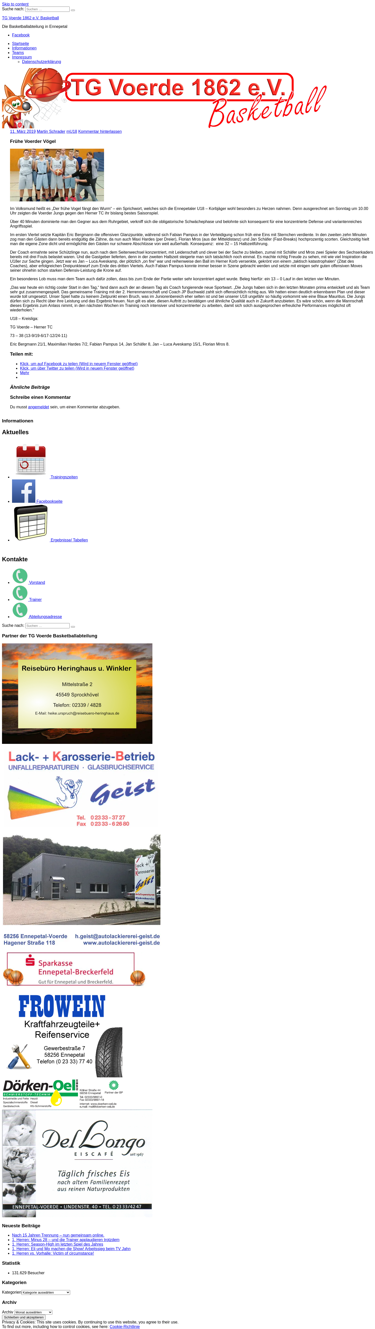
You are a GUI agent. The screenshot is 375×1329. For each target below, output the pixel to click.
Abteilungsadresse (37, 617)
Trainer (27, 599)
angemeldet (38, 407)
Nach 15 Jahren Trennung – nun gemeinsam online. (58, 1235)
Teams (18, 52)
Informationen (24, 48)
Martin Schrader (51, 131)
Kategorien (11, 1292)
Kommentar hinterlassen (100, 131)
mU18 (71, 131)
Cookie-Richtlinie (125, 1326)
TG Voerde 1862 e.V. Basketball (30, 18)
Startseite (20, 43)
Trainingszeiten (45, 477)
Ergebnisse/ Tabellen (50, 540)
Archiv (7, 1312)
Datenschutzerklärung (41, 62)
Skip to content (15, 4)
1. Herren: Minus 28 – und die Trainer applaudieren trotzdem (66, 1240)
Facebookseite (37, 501)
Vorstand (28, 582)
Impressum (22, 57)
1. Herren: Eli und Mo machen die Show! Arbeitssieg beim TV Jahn (71, 1249)
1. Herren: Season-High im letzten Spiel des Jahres (57, 1244)
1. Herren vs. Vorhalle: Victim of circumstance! (53, 1253)
